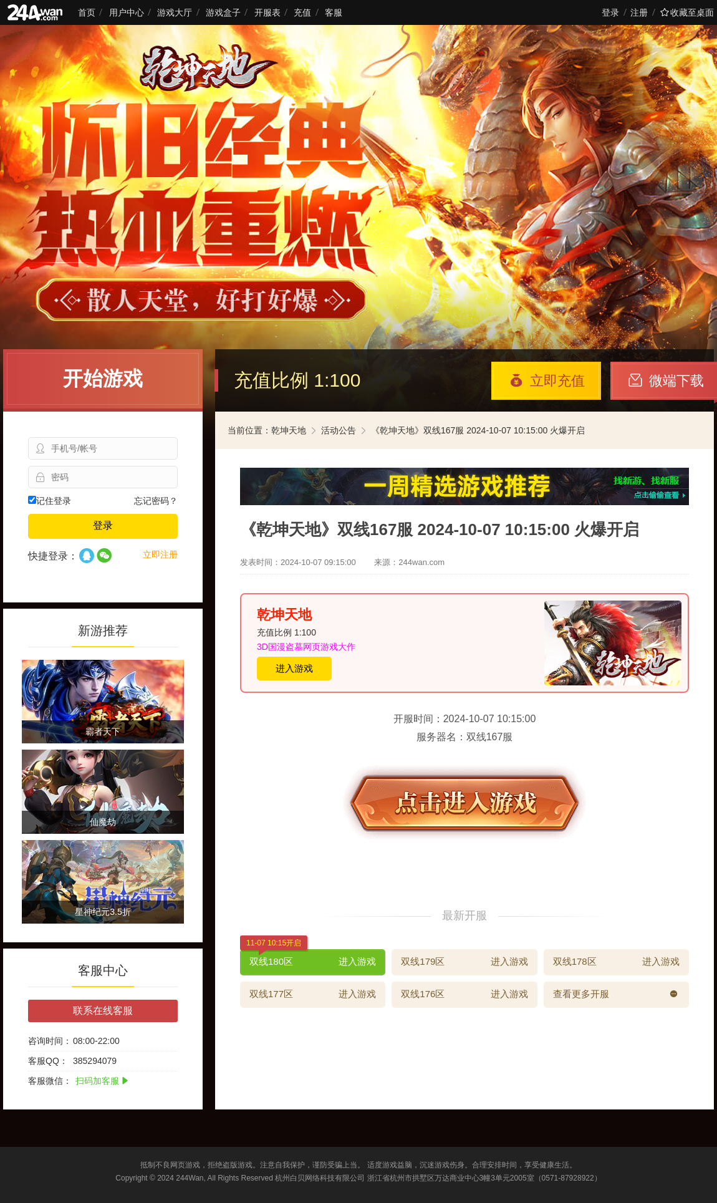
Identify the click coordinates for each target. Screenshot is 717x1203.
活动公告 (338, 430)
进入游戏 (294, 668)
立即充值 (547, 381)
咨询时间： (50, 1041)
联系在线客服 (103, 1010)
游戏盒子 (223, 12)
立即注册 (160, 554)
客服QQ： (48, 1061)
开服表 (267, 12)
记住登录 (49, 501)
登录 (610, 12)
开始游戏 (103, 378)
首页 (86, 12)
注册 (639, 12)
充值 (302, 12)
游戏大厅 (174, 12)
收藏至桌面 (687, 12)
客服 (333, 12)
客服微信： (50, 1081)
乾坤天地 (288, 430)
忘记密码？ (156, 501)
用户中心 (126, 12)
